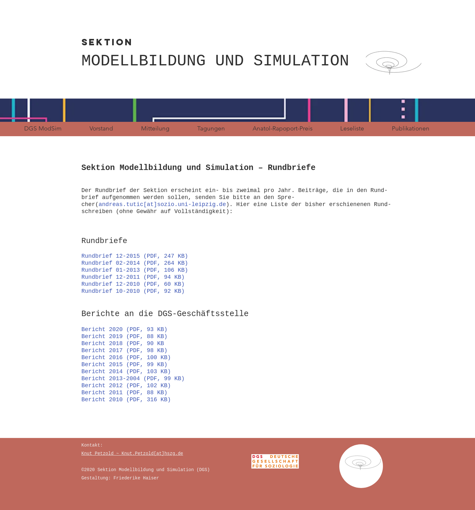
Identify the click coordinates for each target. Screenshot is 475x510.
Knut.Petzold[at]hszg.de (152, 453)
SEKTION (159, 42)
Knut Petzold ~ (100, 453)
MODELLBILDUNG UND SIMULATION (215, 61)
